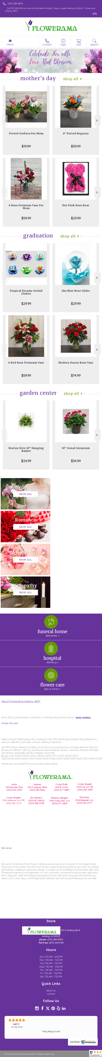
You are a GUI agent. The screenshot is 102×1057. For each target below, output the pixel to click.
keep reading (83, 651)
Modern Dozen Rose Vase (75, 362)
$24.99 (26, 461)
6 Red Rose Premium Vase (26, 362)
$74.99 (76, 375)
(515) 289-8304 (15, 3)
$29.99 (76, 218)
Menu (10, 44)
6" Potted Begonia (76, 133)
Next (97, 120)
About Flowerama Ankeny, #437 (20, 635)
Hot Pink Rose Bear (75, 205)
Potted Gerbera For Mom (26, 133)
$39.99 (76, 146)
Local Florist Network (48, 992)
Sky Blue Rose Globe (76, 290)
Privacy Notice (27, 992)
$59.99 (26, 218)
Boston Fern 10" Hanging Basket (26, 449)
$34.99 (76, 461)
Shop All (70, 79)
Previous (4, 120)
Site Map (65, 992)
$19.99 (26, 146)
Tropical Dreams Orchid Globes (26, 292)
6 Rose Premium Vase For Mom (26, 207)
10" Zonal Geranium (76, 448)
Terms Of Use (10, 992)
